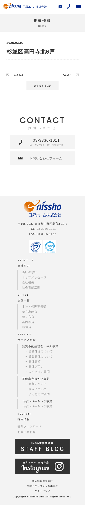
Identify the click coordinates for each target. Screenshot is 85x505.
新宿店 (26, 327)
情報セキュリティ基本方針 (42, 486)
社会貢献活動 (31, 287)
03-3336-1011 (46, 142)
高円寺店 (28, 322)
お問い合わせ (27, 432)
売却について (38, 383)
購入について (38, 389)
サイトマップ (42, 490)
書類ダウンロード (30, 426)
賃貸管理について (41, 356)
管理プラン (36, 366)
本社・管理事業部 (34, 306)
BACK (18, 75)
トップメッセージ (34, 277)
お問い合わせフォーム (46, 158)
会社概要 (28, 282)
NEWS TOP (42, 86)
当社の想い (29, 272)
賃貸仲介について (41, 351)
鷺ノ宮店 (28, 316)
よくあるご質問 (39, 371)
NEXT (67, 75)
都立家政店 (29, 311)
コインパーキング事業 (37, 406)
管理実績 (35, 361)
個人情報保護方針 (42, 481)
